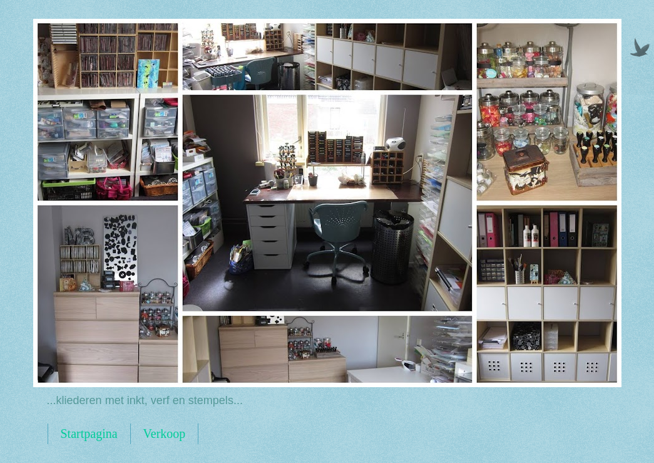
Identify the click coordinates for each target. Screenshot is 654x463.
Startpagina (89, 433)
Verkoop (164, 433)
